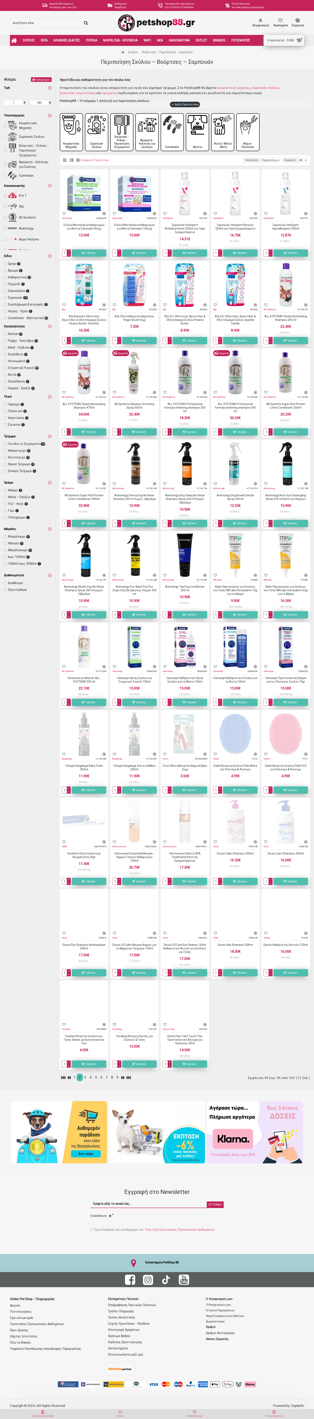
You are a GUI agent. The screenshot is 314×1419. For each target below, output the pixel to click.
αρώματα (109, 93)
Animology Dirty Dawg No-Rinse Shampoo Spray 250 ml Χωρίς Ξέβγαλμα (185, 500)
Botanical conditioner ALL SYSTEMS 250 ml (84, 680)
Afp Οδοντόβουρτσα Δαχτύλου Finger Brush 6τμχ (134, 319)
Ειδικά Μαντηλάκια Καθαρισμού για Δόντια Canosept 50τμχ (84, 227)
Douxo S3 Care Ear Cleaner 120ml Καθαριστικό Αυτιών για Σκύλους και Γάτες (184, 949)
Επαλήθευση (101, 1216)
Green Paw (168, 1030)
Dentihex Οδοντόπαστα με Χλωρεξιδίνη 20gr (83, 856)
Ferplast (66, 1030)
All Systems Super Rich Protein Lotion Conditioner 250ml (285, 406)
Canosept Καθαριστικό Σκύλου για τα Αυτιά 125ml (235, 680)
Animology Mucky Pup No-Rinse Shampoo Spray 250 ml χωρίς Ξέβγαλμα (84, 591)
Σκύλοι (133, 52)
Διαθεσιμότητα (14, 575)
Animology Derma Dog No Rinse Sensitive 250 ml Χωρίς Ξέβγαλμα (134, 498)
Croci (165, 760)
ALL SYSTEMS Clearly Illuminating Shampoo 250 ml (285, 319)
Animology (118, 489)
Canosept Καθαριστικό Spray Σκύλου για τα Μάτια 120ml (184, 680)
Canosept (67, 219)
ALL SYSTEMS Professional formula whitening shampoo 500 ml (235, 408)
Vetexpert (168, 219)
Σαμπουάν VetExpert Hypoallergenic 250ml (285, 227)
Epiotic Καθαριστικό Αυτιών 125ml (286, 945)
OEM (64, 847)
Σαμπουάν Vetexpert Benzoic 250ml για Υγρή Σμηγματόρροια (235, 227)
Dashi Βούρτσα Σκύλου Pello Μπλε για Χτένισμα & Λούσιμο (235, 768)
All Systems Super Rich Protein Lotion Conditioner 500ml (84, 498)
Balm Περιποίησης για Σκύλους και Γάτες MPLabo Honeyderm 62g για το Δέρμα (286, 591)
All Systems (270, 310)
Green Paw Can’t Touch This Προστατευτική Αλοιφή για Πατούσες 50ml (184, 1041)
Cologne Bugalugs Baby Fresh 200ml (84, 768)
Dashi (216, 760)
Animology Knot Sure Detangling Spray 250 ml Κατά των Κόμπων (285, 498)
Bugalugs (67, 760)
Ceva (215, 847)
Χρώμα (8, 482)
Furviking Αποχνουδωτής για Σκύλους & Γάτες (134, 1039)
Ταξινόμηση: (219, 161)
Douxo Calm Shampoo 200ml (235, 854)
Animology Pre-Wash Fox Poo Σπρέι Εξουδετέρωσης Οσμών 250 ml (134, 591)
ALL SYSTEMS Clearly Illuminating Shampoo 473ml (84, 406)
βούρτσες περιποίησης (78, 93)
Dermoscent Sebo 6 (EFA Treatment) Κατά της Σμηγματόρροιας (185, 858)
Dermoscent (119, 847)
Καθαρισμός (42, 79)
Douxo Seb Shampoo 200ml (235, 945)
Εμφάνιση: (291, 161)
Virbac (267, 939)
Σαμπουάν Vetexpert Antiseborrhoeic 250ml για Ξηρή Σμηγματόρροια (185, 229)
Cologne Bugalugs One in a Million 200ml (134, 768)
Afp (63, 310)
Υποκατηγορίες (14, 115)
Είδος (8, 256)
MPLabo (217, 580)
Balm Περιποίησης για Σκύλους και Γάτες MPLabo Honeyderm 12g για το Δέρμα (235, 591)
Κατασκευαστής (14, 186)
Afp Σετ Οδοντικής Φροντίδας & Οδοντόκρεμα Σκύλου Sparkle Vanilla (235, 321)
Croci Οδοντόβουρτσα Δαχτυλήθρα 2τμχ (185, 768)
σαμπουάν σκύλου (265, 88)
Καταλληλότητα (14, 326)
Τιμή (7, 88)
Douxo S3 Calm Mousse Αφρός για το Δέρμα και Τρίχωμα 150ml (134, 947)
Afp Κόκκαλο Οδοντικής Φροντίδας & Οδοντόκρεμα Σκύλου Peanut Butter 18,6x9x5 (84, 321)
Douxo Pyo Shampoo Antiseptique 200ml (83, 947)
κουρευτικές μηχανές (233, 88)
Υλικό (8, 396)
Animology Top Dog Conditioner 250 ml (185, 589)
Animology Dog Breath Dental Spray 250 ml (235, 498)
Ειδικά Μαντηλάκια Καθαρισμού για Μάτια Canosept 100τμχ (134, 227)
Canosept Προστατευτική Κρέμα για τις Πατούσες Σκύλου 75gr (285, 680)
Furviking (117, 1030)
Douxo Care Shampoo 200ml (286, 854)
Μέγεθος (10, 529)
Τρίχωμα (9, 436)
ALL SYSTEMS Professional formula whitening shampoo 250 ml (184, 408)
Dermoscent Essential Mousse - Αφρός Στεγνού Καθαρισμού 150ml (134, 858)
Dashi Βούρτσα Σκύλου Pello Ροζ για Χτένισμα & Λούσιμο (285, 768)
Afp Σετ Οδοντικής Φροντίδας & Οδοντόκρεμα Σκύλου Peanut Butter (184, 321)
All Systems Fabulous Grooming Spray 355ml (134, 406)
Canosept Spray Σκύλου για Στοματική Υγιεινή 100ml (134, 680)
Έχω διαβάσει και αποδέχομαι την (153, 1229)
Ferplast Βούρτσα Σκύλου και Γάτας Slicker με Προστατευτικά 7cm (84, 1041)
